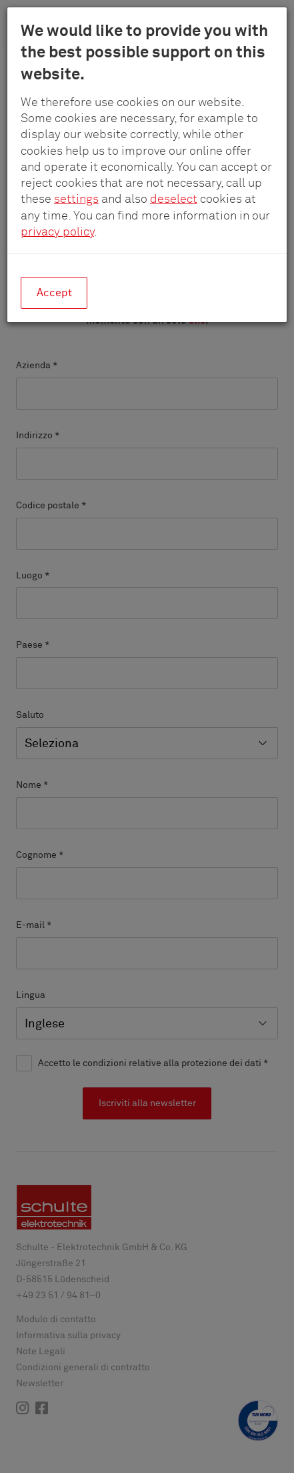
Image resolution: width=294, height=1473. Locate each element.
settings (76, 199)
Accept (54, 293)
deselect (173, 199)
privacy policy (57, 232)
